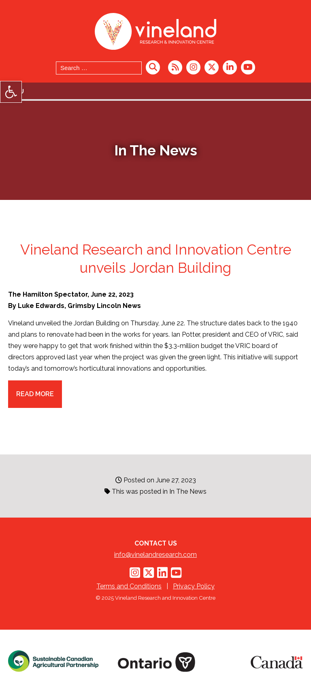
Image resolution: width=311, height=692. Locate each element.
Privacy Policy (194, 586)
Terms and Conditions (129, 586)
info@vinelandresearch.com (155, 554)
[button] (11, 92)
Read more (35, 394)
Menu (15, 91)
